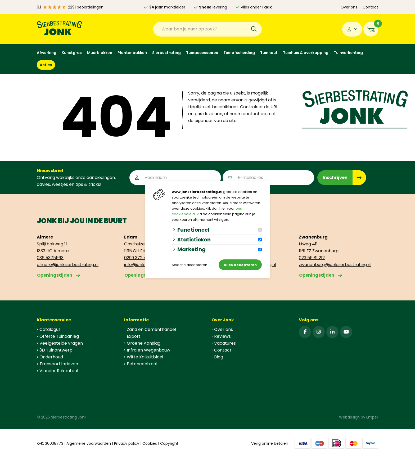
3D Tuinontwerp (56, 350)
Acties (46, 65)
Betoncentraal (142, 364)
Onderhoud (51, 357)
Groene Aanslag (143, 343)
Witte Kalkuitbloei (145, 357)
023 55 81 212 (312, 258)
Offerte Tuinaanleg (59, 336)
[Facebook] (305, 332)
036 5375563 (50, 258)
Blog (218, 357)
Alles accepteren (240, 264)
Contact (370, 7)
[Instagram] (319, 332)
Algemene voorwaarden (88, 443)
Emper (372, 417)
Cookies (149, 443)
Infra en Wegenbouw (148, 350)
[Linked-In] (332, 332)
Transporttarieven (58, 364)
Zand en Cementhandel (151, 329)
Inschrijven (335, 177)
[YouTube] (346, 332)
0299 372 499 (137, 258)
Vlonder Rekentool (58, 371)
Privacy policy (126, 443)
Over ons (349, 7)
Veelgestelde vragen (61, 343)
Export (134, 336)
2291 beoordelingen (85, 7)
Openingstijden (54, 275)
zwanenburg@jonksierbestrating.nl (335, 265)
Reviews (222, 336)
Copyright (169, 443)
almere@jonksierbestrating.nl (67, 265)
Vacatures (225, 343)
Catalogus (50, 329)
